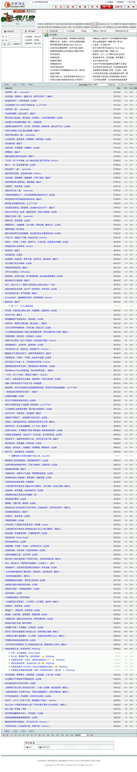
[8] (39, 735)
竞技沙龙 (63, 24)
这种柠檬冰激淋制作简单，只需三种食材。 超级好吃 (27, 465)
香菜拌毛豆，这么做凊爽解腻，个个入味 (22, 426)
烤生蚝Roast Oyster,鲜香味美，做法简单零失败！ (25, 370)
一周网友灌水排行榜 (121, 31)
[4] (23, 735)
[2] (16, 735)
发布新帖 (29, 37)
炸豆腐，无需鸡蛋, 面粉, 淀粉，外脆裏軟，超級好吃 (27, 311)
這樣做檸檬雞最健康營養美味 (17, 718)
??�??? (28, 747)
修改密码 (29, 43)
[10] (47, 735)
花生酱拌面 (10, 143)
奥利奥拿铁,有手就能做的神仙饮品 (20, 199)
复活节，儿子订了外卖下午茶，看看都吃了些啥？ (26, 700)
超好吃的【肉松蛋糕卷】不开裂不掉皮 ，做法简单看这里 (29, 559)
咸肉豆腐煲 (55, 73)
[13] (62, 735)
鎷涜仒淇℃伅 (74, 761)
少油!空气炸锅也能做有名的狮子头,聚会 (110, 64)
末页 (30, 85)
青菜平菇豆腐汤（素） (14, 135)
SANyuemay (25, 272)
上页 (14, 85)
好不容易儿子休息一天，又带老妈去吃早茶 (23, 362)
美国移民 (133, 27)
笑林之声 (125, 24)
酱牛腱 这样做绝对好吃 (15, 203)
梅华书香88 (25, 597)
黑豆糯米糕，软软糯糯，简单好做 (19, 443)
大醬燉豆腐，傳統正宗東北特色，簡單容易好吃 (25, 619)
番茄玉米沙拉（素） (13, 191)
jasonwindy (24, 92)
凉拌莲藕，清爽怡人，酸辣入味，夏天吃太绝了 (25, 96)
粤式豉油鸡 (55, 54)
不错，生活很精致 (18, 653)
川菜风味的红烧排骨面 (14, 482)
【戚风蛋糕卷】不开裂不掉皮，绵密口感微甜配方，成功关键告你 (33, 692)
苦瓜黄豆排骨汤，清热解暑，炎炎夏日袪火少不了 (26, 208)
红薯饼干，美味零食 (13, 186)
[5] (27, 735)
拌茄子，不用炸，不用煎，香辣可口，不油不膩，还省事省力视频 (33, 242)
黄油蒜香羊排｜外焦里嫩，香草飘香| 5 (109, 57)
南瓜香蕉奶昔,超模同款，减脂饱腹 (20, 182)
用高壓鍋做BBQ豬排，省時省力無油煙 (21, 580)
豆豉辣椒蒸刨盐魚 (12, 512)
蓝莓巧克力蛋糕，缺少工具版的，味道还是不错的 (26, 340)
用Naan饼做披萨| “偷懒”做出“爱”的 (107, 42)
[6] (31, 735)
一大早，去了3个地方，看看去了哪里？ (22, 375)
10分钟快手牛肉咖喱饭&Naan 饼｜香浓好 (67, 70)
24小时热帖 (70, 31)
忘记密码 (29, 40)
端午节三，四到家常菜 (14, 452)
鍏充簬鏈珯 (42, 761)
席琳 (24, 709)
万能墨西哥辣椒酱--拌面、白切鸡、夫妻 (110, 70)
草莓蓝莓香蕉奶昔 (12, 268)
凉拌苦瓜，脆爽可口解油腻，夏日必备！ (22, 323)
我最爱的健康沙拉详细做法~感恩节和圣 (67, 51)
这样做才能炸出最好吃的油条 (17, 585)
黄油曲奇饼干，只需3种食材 (17, 101)
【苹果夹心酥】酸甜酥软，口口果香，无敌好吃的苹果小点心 (31, 636)
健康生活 (133, 24)
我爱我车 (125, 27)
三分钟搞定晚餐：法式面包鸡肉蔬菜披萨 (110, 80)
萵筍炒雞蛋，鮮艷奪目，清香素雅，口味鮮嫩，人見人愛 (29, 675)
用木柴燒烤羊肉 (12, 542)
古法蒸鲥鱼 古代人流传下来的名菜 (20, 105)
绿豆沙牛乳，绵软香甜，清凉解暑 (19, 413)
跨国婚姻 (56, 27)
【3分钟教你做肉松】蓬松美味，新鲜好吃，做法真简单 (28, 572)
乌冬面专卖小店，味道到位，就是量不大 (22, 349)
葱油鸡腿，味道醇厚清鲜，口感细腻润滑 (22, 533)
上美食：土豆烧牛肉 (101, 45)
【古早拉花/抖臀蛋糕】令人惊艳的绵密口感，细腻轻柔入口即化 (32, 644)
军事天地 (48, 27)
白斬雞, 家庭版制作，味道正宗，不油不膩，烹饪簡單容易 (29, 435)
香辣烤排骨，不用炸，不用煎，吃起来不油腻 (24, 358)
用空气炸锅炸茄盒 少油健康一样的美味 (22, 405)
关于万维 (131, 2)
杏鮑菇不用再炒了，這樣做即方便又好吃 (22, 418)
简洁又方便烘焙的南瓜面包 (16, 400)
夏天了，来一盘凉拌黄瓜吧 (16, 165)
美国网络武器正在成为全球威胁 (18, 495)
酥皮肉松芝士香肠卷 (13, 280)
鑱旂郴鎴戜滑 (63, 761)
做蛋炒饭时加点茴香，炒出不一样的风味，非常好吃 (27, 289)
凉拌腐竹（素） (12, 92)
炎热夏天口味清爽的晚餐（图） (18, 122)
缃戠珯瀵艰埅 (86, 761)
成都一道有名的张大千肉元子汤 (18, 383)
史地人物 (40, 27)
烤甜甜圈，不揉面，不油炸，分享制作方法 (23, 546)
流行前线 (94, 27)
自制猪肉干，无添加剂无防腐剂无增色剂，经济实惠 (27, 567)
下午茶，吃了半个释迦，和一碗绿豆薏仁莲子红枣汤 (27, 161)
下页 (22, 85)
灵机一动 (71, 27)
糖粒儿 (65, 332)
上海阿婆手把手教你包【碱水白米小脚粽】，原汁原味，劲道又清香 (34, 486)
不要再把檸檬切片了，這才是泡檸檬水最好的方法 (26, 195)
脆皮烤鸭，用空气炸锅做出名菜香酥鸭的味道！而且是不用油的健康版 (35, 388)
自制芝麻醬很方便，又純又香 (17, 555)
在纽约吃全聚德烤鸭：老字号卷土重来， (67, 48)
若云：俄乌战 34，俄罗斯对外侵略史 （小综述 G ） (27, 563)
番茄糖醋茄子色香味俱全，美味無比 (20, 319)
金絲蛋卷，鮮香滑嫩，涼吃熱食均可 (20, 490)
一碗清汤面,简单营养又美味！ (18, 392)
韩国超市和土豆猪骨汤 (14, 246)
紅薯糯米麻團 (11, 396)
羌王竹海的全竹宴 (100, 61)
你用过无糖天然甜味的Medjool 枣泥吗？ (67, 80)
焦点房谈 (117, 27)
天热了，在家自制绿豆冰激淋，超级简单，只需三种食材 (29, 379)
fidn (35, 495)
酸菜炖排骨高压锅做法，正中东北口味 (21, 722)
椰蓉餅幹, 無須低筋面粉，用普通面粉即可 (23, 460)
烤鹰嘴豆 (9, 152)
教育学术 (117, 24)
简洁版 (36, 40)
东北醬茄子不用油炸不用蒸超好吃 (19, 679)
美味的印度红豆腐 (12, 623)
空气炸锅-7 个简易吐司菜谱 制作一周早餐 (22, 525)
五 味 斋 (40, 24)
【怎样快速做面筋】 (13, 576)
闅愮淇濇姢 (96, 761)
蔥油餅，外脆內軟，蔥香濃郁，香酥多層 (22, 615)
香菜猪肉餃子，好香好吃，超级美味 (20, 345)
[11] (52, 735)
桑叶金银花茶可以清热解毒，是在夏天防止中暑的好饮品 (29, 233)
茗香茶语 (48, 24)
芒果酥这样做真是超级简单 (16, 640)
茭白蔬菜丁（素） (12, 169)
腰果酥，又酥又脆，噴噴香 (16, 503)
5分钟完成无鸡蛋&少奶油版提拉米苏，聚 (110, 73)
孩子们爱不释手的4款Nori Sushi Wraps (109, 48)
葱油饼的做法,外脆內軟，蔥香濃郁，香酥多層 (24, 478)
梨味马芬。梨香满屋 (13, 221)
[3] (19, 735)
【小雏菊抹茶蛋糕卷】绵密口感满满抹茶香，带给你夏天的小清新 (33, 332)
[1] (12, 735)
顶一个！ (15, 306)
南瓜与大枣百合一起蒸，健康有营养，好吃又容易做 (27, 212)
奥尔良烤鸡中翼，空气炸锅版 (17, 293)
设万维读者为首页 (41, 2)
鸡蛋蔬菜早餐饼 (12, 499)
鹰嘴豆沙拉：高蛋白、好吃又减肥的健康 (67, 42)
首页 (6, 85)
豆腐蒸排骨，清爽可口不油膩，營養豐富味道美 (25, 473)
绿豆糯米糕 (10, 255)
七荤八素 (94, 24)
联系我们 (120, 2)
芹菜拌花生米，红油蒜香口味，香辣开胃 (22, 726)
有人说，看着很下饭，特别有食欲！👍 (27, 656)
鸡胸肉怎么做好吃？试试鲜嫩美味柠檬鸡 (110, 38)
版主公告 (37, 43)
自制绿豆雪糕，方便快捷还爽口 (18, 589)
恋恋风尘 (63, 27)
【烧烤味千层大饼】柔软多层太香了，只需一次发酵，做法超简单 (33, 688)
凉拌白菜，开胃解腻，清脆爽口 (18, 148)
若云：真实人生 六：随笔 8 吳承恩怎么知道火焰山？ (27, 285)
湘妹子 (50, 96)
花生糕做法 (10, 593)
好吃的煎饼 (10, 537)
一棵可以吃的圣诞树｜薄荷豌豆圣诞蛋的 (67, 38)
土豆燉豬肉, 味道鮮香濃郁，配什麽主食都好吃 (25, 409)
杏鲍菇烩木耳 (56, 64)
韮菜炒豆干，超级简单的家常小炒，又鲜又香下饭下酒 (28, 439)
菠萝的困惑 (10, 229)
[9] (43, 735)
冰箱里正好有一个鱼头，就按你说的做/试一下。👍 (32, 660)
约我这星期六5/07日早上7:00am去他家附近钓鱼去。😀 (34, 667)
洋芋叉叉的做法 (12, 272)
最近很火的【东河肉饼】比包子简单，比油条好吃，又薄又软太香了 (34, 508)
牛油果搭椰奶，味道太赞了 (16, 114)
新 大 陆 (102, 27)
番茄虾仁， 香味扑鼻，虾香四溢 (19, 610)
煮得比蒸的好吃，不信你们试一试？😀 (27, 663)
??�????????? (43, 747)
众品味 (34, 101)
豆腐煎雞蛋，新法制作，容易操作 (19, 336)
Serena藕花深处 (26, 306)
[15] (72, 735)
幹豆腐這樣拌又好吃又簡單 (16, 683)
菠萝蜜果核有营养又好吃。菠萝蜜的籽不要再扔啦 (26, 366)
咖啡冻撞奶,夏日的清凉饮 (16, 156)
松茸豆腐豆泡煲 (57, 67)
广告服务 (109, 2)
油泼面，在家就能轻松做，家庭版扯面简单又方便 (26, 422)
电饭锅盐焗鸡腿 (12, 469)
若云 (53, 285)
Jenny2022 (46, 456)
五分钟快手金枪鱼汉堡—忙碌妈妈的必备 (110, 67)
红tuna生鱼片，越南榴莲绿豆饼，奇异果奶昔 (24, 298)
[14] (67, 735)
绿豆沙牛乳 (10, 315)
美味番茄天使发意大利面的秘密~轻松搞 (110, 77)
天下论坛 (56, 24)
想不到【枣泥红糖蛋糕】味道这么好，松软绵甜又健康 (28, 632)
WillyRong (36, 649)
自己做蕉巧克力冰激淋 (14, 263)
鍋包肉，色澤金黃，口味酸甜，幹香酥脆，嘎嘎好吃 (27, 447)
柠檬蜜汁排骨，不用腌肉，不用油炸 (20, 627)
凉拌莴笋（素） (12, 109)
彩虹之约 (71, 24)
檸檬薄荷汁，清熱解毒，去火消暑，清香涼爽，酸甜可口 (29, 225)
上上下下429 (41, 105)
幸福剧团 (37, 122)
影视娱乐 (110, 27)
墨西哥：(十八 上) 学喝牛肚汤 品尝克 (108, 54)
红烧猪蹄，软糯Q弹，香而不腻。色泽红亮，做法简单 (28, 259)
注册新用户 (17, 44)
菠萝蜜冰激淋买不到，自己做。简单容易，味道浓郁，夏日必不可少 (34, 126)
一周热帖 (83, 31)
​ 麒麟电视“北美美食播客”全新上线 (25, 456)
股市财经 (79, 27)
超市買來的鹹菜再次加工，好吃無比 (20, 713)
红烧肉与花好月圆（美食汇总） (106, 51)
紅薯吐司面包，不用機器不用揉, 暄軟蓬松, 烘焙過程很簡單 (30, 430)
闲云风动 (20, 229)
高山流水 (102, 24)
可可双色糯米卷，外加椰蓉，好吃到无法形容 (24, 696)
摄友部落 (79, 24)
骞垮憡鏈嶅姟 (52, 761)
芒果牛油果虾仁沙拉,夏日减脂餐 (19, 131)
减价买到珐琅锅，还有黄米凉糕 (18, 173)
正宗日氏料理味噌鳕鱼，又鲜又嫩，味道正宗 (24, 328)
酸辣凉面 (9, 302)
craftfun (45, 525)
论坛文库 (37, 37)
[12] (57, 735)
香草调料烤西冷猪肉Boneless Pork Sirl (66, 45)
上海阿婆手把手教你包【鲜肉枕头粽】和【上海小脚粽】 (29, 529)
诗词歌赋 (86, 24)
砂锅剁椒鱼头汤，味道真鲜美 (17, 649)
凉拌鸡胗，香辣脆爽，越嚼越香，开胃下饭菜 (24, 178)
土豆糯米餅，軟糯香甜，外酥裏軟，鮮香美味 (24, 139)
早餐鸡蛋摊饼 (11, 520)
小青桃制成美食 (12, 597)
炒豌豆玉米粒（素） (13, 216)
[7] (35, 735)
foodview (54, 161)
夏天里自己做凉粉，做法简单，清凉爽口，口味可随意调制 (30, 118)
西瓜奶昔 (9, 250)
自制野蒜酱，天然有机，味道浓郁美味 (21, 550)
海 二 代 (110, 24)
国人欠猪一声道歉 (12, 709)
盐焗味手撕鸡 (56, 61)
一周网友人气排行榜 (98, 31)
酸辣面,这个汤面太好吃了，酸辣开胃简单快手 (24, 353)
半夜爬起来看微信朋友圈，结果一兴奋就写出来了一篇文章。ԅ (38, 670)
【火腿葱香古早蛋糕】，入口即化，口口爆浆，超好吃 (28, 602)
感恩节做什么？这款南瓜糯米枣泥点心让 (67, 77)
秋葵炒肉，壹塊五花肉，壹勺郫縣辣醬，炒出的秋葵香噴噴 (30, 276)
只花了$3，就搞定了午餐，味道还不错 (21, 238)
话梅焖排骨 (55, 57)
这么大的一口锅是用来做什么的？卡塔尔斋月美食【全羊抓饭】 (32, 705)
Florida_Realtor (22, 537)
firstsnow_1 (44, 722)
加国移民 (86, 27)
